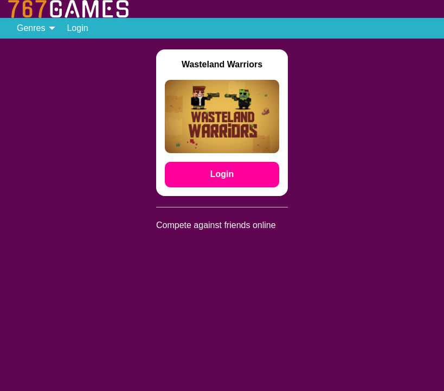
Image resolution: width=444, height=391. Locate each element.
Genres (31, 28)
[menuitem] (33, 28)
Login (77, 28)
